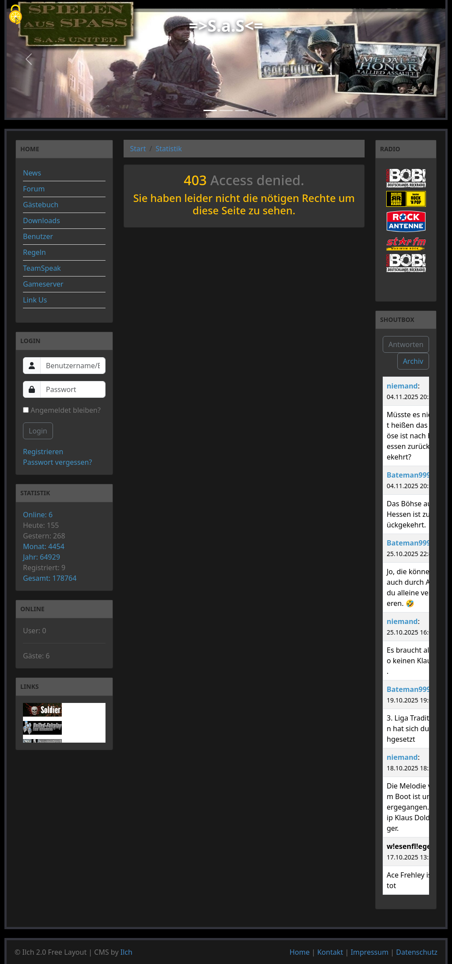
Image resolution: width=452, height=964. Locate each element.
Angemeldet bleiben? (62, 410)
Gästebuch (40, 204)
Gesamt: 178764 (49, 578)
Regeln (34, 252)
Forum (34, 189)
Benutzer (38, 236)
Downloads (41, 220)
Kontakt (330, 952)
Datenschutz (416, 952)
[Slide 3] (242, 110)
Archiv (413, 361)
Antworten (405, 344)
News (32, 173)
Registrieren (43, 451)
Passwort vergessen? (57, 462)
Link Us (35, 300)
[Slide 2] (226, 110)
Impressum (369, 952)
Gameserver (43, 284)
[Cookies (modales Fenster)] (15, 15)
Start (138, 148)
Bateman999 (409, 475)
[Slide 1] (210, 110)
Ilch (126, 952)
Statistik (168, 148)
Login (38, 431)
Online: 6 (38, 514)
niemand (402, 386)
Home (300, 952)
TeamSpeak (42, 268)
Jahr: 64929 (41, 557)
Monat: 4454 (43, 546)
